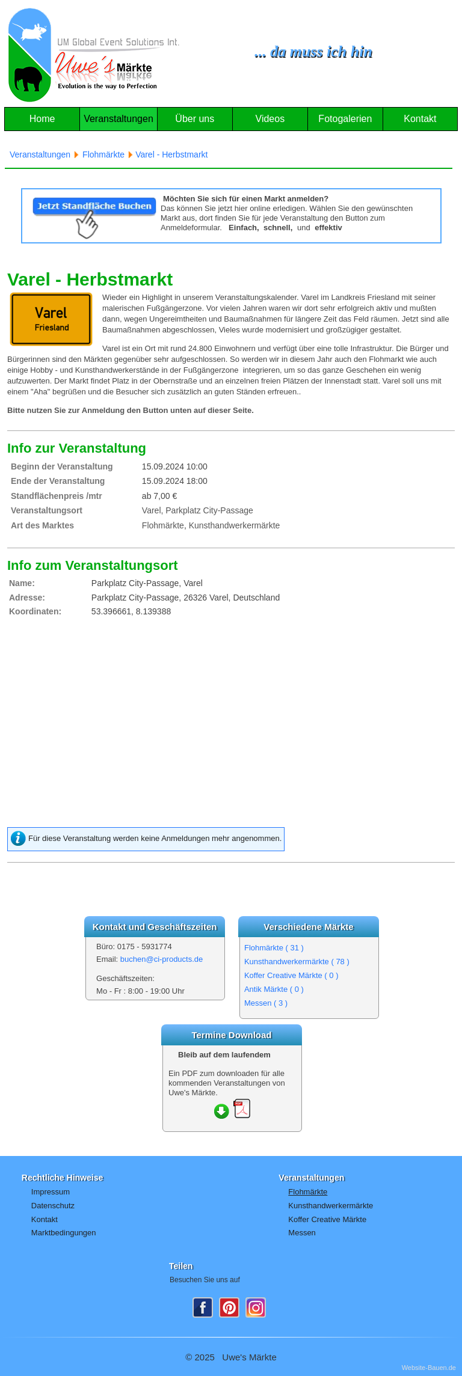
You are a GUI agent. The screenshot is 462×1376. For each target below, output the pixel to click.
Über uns (194, 119)
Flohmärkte (274, 947)
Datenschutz (53, 1205)
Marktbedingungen (63, 1232)
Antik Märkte (274, 989)
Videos (270, 119)
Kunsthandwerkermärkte (297, 961)
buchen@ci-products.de (161, 959)
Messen (266, 1003)
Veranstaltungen (118, 119)
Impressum (50, 1191)
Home (42, 119)
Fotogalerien (345, 119)
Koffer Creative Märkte (291, 975)
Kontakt (420, 119)
